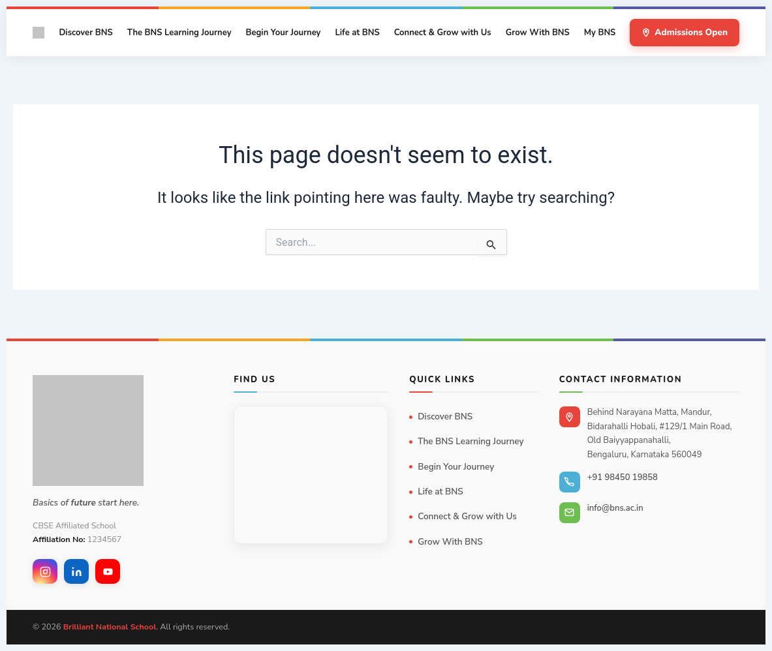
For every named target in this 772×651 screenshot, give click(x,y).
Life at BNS (357, 32)
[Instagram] (45, 571)
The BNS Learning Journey (179, 32)
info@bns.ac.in (615, 508)
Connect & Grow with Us (442, 32)
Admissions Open (684, 32)
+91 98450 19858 (622, 477)
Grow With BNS (538, 32)
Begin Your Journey (282, 32)
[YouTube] (107, 571)
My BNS (600, 32)
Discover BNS (85, 32)
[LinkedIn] (76, 571)
